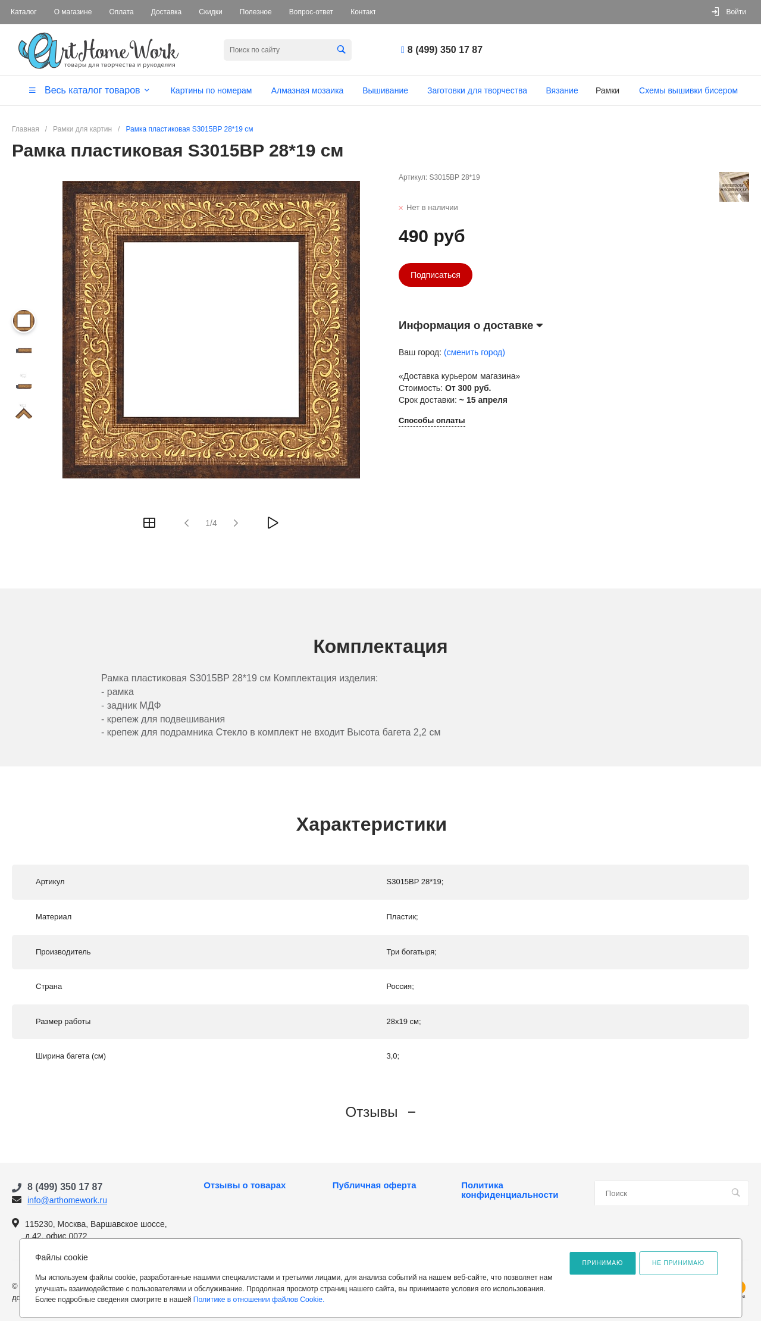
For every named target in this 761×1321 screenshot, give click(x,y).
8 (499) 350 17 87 (445, 50)
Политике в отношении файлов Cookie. (259, 1299)
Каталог (24, 12)
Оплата (121, 12)
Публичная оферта (374, 1185)
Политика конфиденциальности (509, 1190)
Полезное (256, 12)
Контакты (365, 12)
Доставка (166, 12)
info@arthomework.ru (67, 1200)
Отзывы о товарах (244, 1185)
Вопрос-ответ (311, 12)
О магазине (73, 12)
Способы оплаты (432, 421)
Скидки (211, 12)
